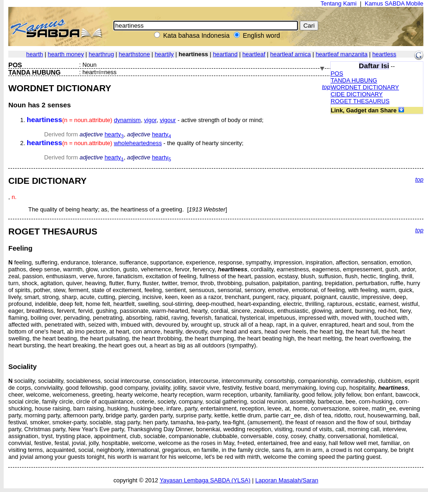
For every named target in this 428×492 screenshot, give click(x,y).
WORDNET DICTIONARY (365, 87)
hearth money (66, 54)
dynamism (127, 120)
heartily (164, 54)
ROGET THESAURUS (360, 101)
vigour (168, 120)
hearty (114, 134)
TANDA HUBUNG (354, 80)
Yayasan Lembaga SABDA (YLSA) (205, 480)
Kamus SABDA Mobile (394, 3)
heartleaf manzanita (341, 54)
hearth (34, 54)
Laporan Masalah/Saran (286, 480)
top (326, 86)
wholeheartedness (138, 143)
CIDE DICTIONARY (357, 94)
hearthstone (134, 54)
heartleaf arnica (290, 54)
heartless (384, 54)
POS (337, 73)
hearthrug (101, 54)
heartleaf (253, 54)
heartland (225, 54)
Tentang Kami (339, 3)
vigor (150, 120)
